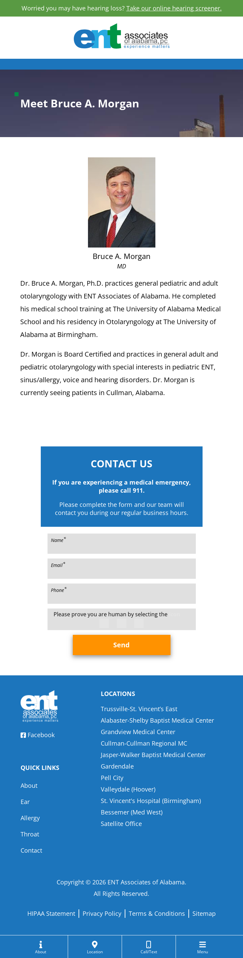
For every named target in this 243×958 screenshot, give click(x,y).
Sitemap (204, 913)
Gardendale (117, 766)
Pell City (112, 778)
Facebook (38, 735)
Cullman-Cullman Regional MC (144, 743)
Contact (31, 850)
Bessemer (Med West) (131, 812)
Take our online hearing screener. (174, 8)
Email (58, 564)
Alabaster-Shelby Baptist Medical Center (157, 720)
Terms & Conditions (157, 913)
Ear (25, 802)
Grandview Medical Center (138, 732)
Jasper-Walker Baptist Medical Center (153, 755)
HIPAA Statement (51, 913)
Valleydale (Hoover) (128, 789)
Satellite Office (121, 824)
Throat (30, 834)
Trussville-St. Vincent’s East (139, 709)
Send (121, 644)
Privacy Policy (102, 913)
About (29, 785)
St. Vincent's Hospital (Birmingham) (151, 801)
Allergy (30, 818)
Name (58, 539)
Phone (59, 589)
